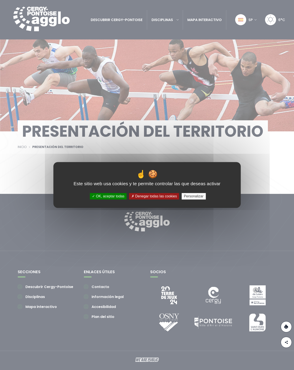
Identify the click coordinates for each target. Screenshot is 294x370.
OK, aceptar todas (108, 196)
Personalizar (194, 196)
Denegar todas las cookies (154, 196)
